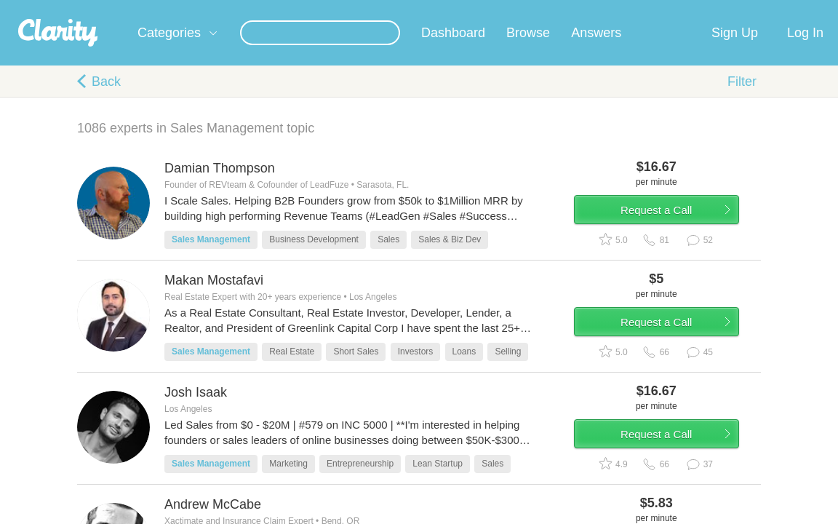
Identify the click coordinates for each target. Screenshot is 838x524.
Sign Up (734, 50)
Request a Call (675, 235)
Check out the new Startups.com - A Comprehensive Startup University (570, 9)
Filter (742, 99)
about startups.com (781, 9)
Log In (805, 50)
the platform (78, 8)
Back (106, 99)
